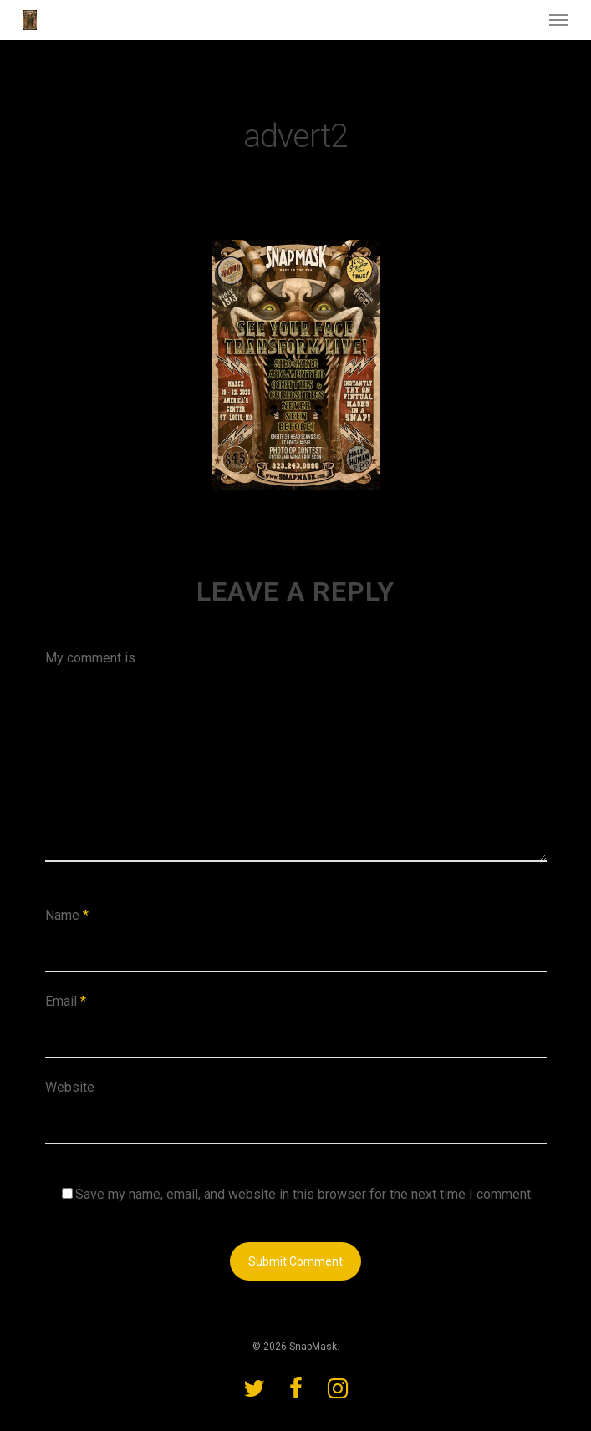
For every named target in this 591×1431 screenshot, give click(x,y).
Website (69, 1087)
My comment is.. (92, 658)
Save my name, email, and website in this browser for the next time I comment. (304, 1194)
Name (67, 915)
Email (65, 1001)
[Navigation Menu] (558, 20)
